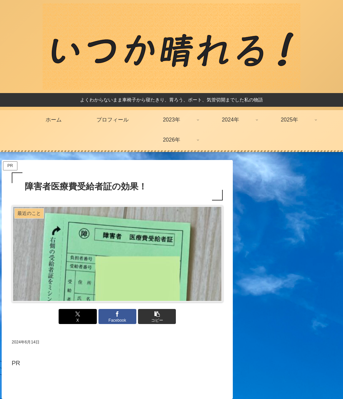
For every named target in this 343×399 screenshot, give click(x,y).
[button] (153, 316)
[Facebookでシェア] (117, 316)
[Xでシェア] (82, 316)
